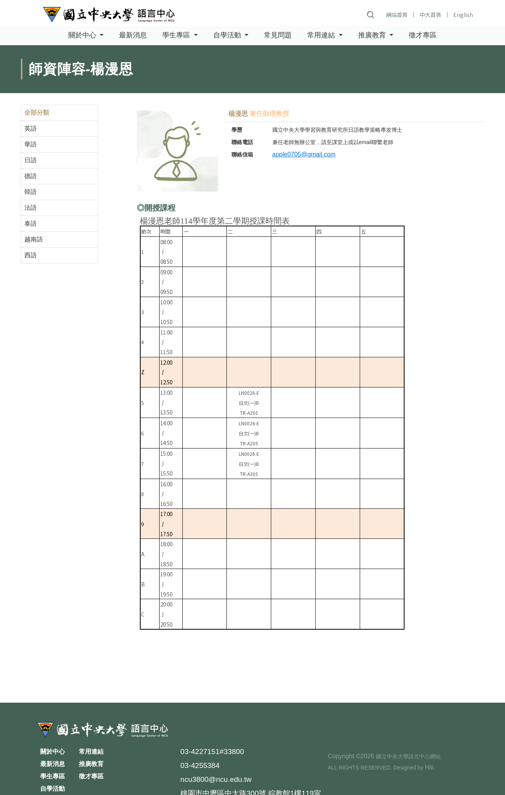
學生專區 (52, 776)
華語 (30, 144)
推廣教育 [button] (373, 35)
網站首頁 (397, 14)
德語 (30, 176)
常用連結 (91, 751)
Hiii (429, 767)
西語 (30, 255)
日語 (30, 160)
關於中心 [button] (83, 35)
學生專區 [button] (177, 35)
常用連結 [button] (322, 35)
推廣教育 (91, 764)
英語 (30, 128)
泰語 (30, 223)
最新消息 (133, 35)
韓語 (30, 192)
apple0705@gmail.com (304, 154)
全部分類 (36, 112)
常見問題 (278, 35)
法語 (30, 207)
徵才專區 (423, 35)
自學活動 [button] (228, 35)
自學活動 (52, 788)
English (463, 14)
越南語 (33, 239)
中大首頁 (430, 14)
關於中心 (52, 751)
